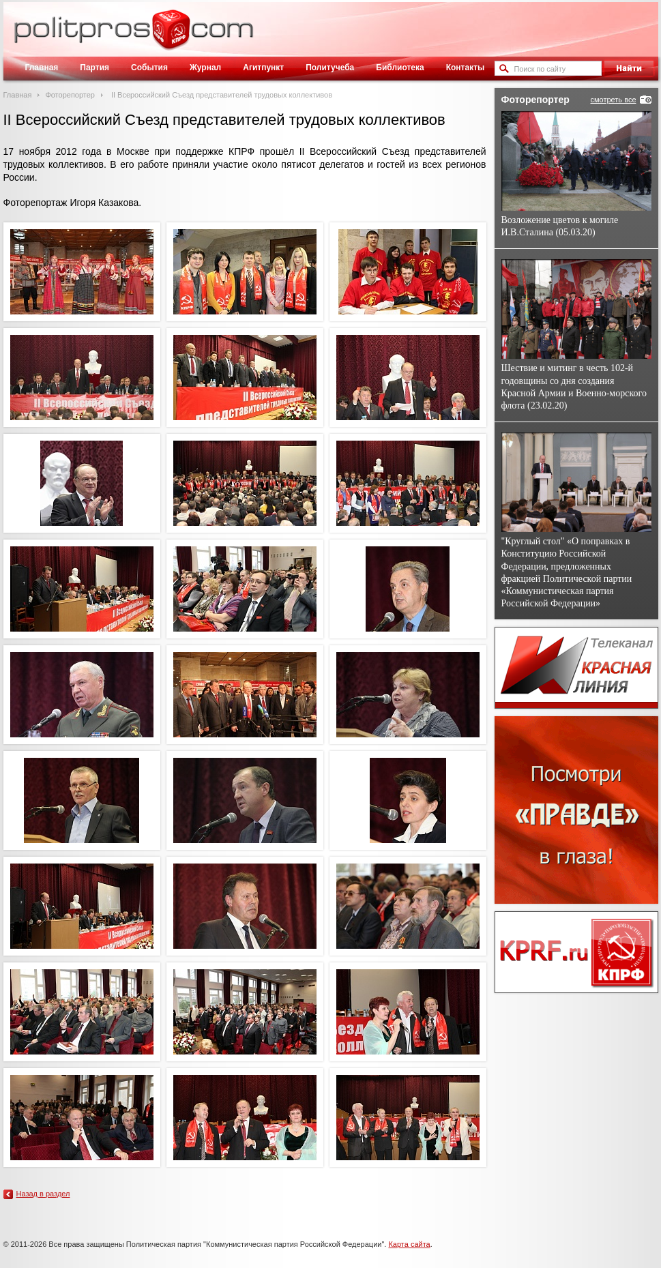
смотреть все (613, 99)
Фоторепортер (70, 95)
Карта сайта (409, 1244)
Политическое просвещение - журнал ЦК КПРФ (170, 37)
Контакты (465, 67)
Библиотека (400, 67)
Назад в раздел (43, 1194)
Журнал (205, 67)
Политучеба (330, 67)
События (149, 67)
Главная (42, 67)
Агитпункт (263, 67)
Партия (94, 67)
